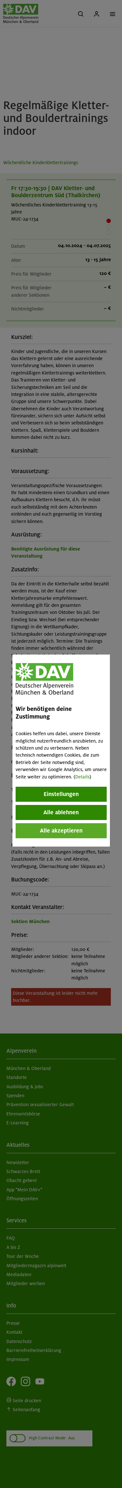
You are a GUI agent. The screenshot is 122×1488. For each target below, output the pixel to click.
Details (82, 777)
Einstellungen (60, 794)
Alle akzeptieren (60, 830)
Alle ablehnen (61, 812)
